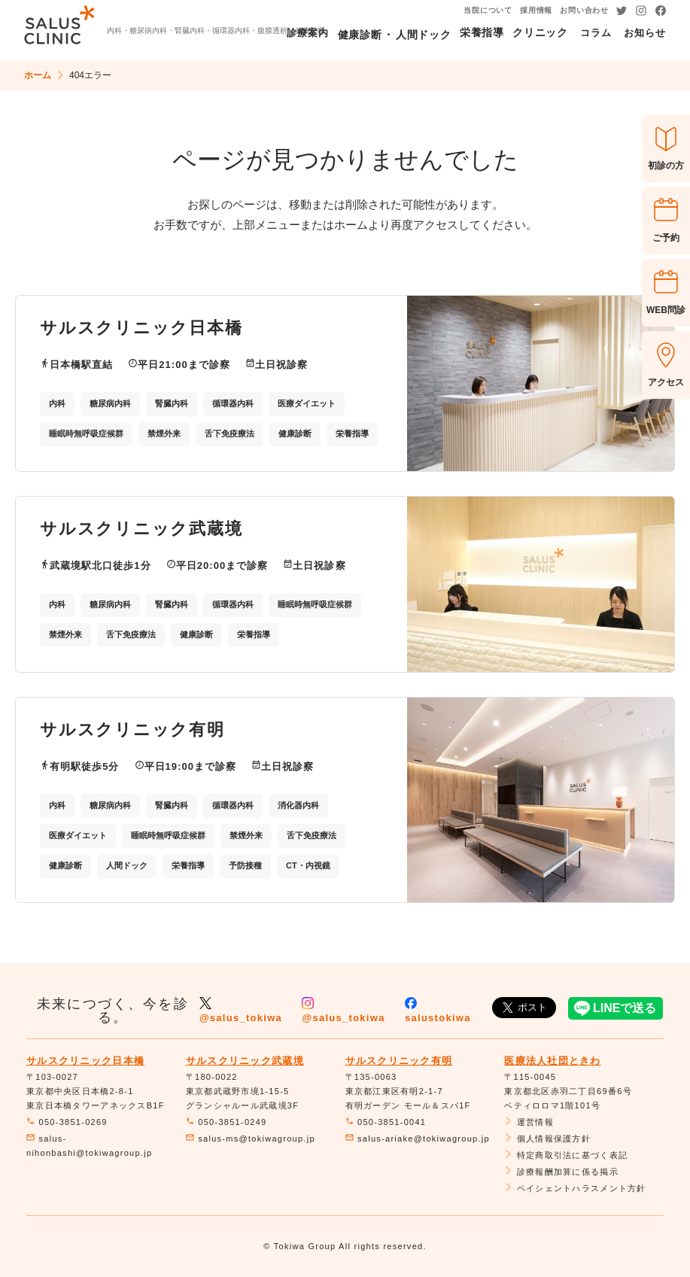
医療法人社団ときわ (552, 1060)
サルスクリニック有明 (399, 1060)
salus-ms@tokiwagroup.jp (250, 1138)
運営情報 (529, 1121)
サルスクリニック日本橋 (85, 1060)
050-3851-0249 (226, 1121)
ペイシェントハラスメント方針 (575, 1188)
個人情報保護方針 (547, 1138)
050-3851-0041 (386, 1121)
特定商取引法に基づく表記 (566, 1155)
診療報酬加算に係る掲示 (561, 1171)
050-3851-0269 (67, 1121)
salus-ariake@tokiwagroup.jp (417, 1138)
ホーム (37, 75)
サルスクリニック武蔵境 (245, 1060)
